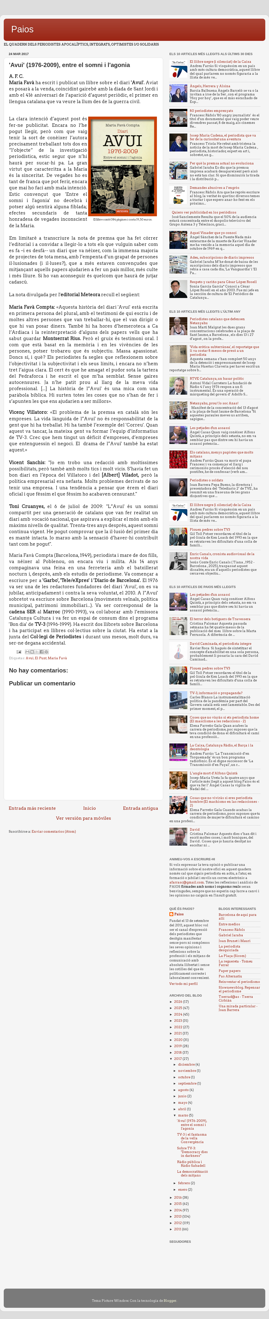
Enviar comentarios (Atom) (54, 831)
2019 (178, 1046)
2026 (178, 1002)
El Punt (41, 658)
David (195, 829)
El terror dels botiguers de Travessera (220, 619)
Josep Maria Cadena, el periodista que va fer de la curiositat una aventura (223, 137)
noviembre (187, 1071)
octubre (184, 1077)
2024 (178, 1014)
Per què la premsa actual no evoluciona (222, 163)
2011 (178, 1229)
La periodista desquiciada (229, 948)
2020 (178, 1040)
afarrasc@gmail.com (186, 882)
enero (183, 1189)
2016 (178, 1197)
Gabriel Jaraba (231, 935)
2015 (178, 1204)
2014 (178, 1210)
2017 (178, 1059)
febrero (184, 1183)
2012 (178, 1223)
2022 (178, 1027)
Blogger (170, 1301)
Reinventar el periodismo (239, 982)
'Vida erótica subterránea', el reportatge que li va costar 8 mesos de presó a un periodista (224, 350)
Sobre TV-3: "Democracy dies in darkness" (192, 1152)
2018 (178, 1052)
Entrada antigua (140, 808)
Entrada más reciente (32, 808)
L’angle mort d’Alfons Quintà (214, 773)
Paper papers (230, 971)
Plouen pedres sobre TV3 (210, 529)
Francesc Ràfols (232, 930)
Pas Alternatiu (230, 976)
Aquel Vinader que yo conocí (213, 233)
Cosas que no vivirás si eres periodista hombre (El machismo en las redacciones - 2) (224, 801)
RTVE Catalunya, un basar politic (217, 378)
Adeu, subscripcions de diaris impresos (222, 257)
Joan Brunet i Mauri (235, 941)
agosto (184, 1090)
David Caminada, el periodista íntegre (220, 644)
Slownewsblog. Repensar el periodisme (239, 989)
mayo (183, 1102)
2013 (178, 1216)
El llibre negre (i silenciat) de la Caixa (220, 62)
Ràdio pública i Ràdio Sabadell (191, 1164)
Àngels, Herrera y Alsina (210, 86)
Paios (22, 29)
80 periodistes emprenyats (211, 111)
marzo (183, 1115)
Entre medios (229, 924)
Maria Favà (57, 658)
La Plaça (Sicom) (232, 956)
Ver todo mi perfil (183, 984)
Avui (30, 658)
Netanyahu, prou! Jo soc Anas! (214, 403)
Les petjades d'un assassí (210, 428)
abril (182, 1109)
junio (182, 1096)
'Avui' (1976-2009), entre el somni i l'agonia (192, 1124)
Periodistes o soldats (206, 480)
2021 (178, 1033)
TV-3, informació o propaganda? (216, 693)
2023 (178, 1021)
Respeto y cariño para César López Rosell (223, 282)
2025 (178, 1008)
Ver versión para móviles (83, 818)
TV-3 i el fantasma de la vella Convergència (192, 1138)
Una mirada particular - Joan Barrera (238, 1008)
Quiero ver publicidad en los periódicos (204, 212)
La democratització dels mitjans (192, 1173)
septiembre (187, 1083)
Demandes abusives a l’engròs (214, 188)
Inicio (89, 808)
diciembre (187, 1064)
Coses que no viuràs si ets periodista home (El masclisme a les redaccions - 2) (224, 719)
